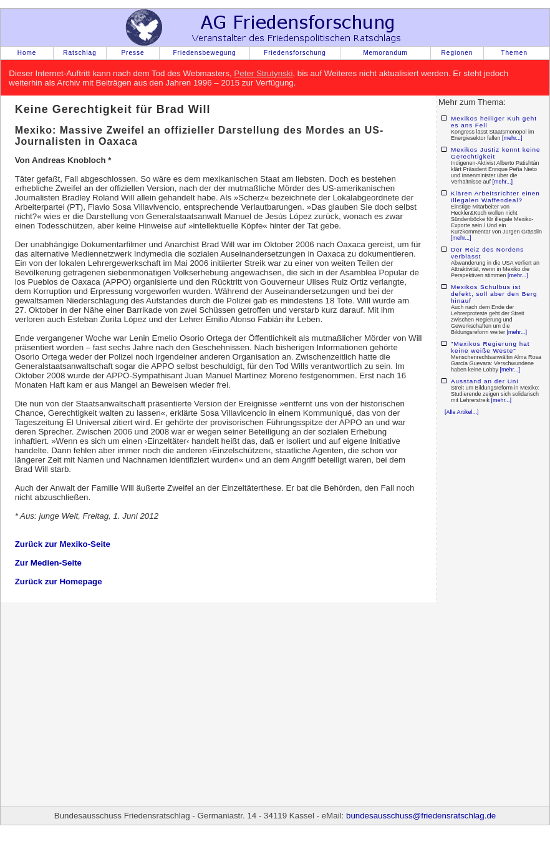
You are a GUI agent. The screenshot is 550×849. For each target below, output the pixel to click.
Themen (514, 52)
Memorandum (385, 52)
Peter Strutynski (263, 73)
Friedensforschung (295, 52)
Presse (132, 52)
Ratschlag (79, 52)
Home (27, 52)
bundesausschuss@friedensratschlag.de (421, 815)
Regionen (457, 52)
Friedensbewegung (204, 52)
